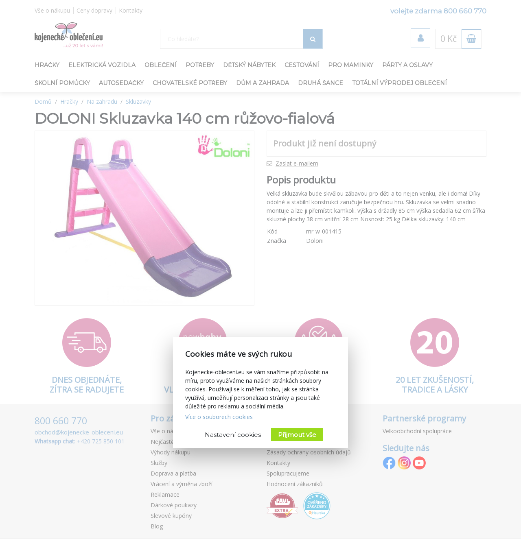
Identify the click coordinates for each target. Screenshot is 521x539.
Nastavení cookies (233, 435)
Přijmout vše (297, 435)
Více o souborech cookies (219, 417)
